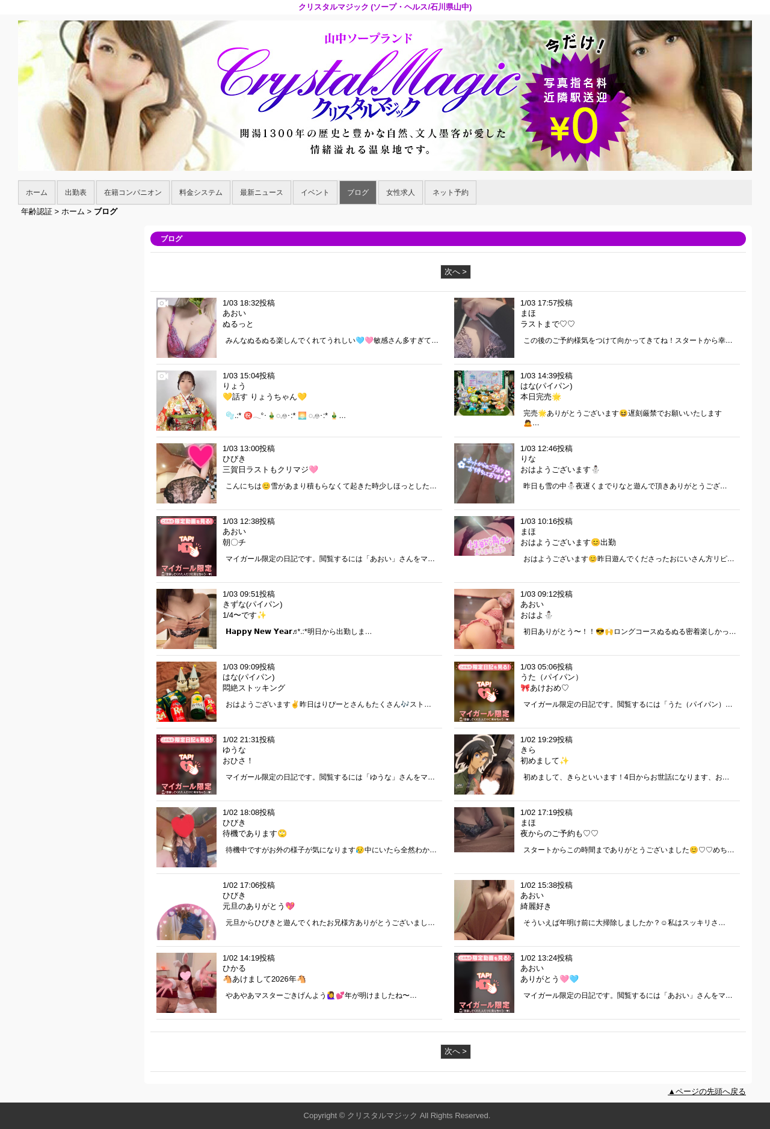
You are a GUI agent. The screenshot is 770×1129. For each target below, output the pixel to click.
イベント (315, 192)
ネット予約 (451, 192)
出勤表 (76, 192)
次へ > (456, 271)
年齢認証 (36, 211)
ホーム (37, 192)
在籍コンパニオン (133, 192)
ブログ (358, 192)
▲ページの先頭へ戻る (707, 1091)
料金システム (201, 192)
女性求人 (400, 192)
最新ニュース (261, 192)
